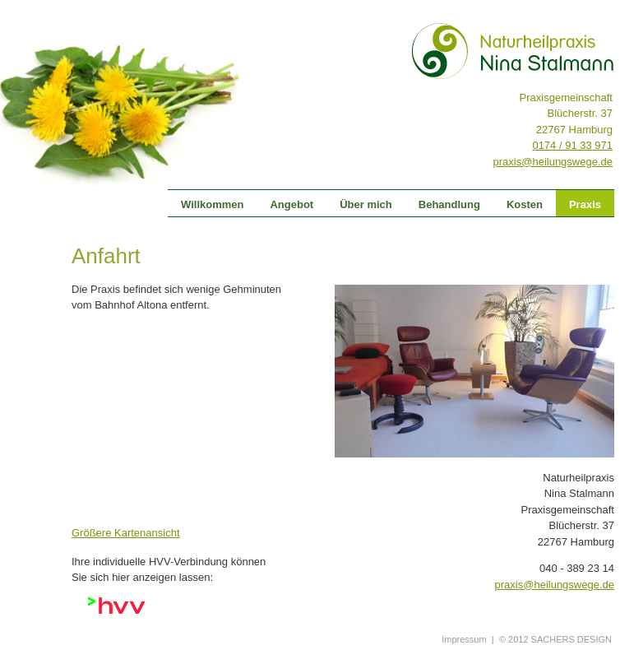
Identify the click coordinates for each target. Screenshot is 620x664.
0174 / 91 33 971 (572, 145)
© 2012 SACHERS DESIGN (555, 639)
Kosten (525, 204)
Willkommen (212, 204)
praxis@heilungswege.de (553, 162)
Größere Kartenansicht (126, 533)
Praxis (585, 204)
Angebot (291, 204)
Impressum (464, 639)
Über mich (366, 204)
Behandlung (449, 204)
